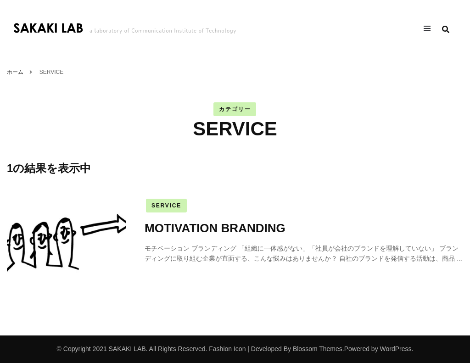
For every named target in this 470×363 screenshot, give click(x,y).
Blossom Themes (317, 348)
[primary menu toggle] (429, 29)
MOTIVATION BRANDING (215, 228)
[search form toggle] (445, 30)
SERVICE (166, 205)
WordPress (396, 348)
